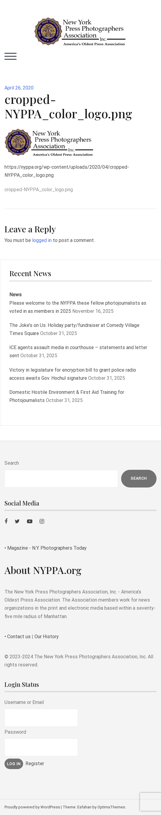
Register (34, 763)
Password (15, 732)
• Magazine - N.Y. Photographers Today (45, 548)
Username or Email (24, 702)
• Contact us (17, 636)
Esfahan (84, 807)
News (15, 294)
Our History (46, 636)
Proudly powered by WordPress (32, 807)
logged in (42, 240)
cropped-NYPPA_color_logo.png (38, 189)
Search (11, 463)
